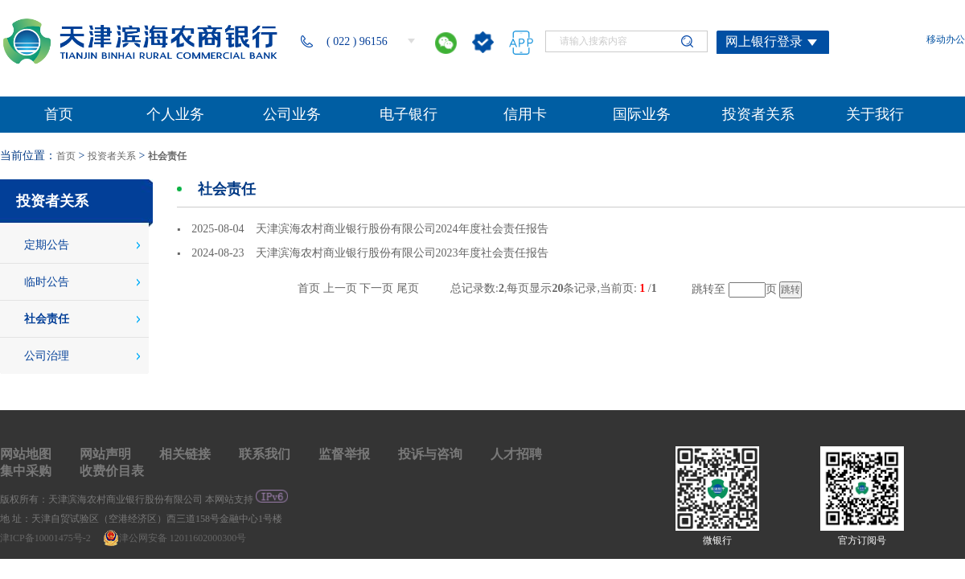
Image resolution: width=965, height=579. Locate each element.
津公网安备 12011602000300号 (175, 538)
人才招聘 (516, 454)
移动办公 (945, 39)
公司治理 (46, 356)
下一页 (376, 288)
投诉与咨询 (430, 454)
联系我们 (264, 454)
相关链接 (185, 454)
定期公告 (46, 245)
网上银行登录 (764, 41)
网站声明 (105, 454)
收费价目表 (112, 471)
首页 (66, 156)
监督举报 (344, 454)
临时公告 (46, 282)
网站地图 (25, 454)
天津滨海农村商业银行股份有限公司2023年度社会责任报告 (402, 253)
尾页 (407, 288)
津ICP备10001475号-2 (46, 538)
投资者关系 (112, 156)
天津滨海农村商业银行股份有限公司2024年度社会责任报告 (402, 229)
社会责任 (167, 156)
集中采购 (25, 471)
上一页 (340, 288)
